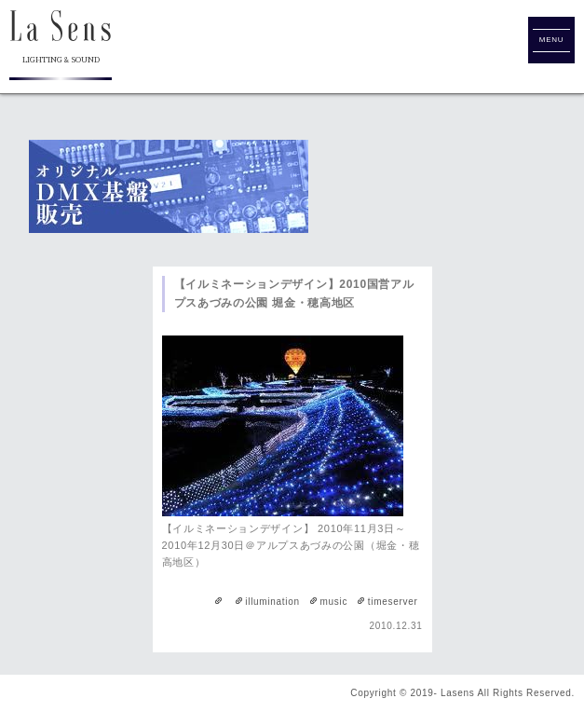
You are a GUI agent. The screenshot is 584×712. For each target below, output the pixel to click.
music (333, 601)
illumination (272, 601)
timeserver (393, 601)
